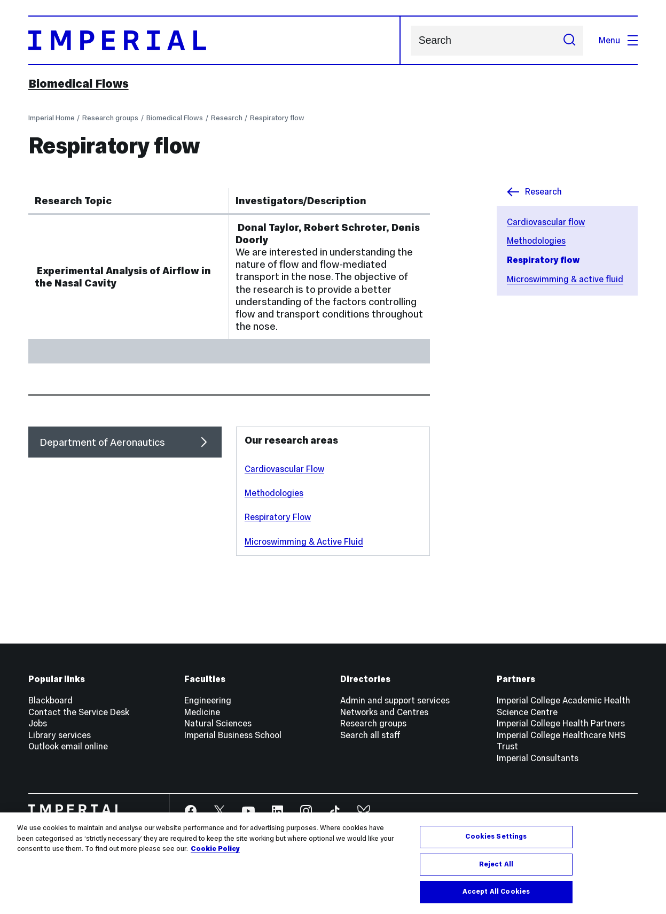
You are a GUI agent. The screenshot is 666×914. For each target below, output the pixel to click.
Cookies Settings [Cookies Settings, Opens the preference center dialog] (496, 836)
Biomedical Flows (78, 83)
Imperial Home (51, 117)
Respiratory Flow (278, 517)
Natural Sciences (218, 723)
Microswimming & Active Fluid (304, 541)
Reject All (496, 864)
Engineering (207, 700)
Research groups (110, 117)
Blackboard (50, 700)
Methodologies (536, 240)
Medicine (202, 712)
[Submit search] (569, 41)
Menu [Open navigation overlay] (618, 40)
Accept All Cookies (496, 891)
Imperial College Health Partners (561, 723)
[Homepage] (214, 40)
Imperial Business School (232, 735)
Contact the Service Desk (78, 712)
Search (410, 40)
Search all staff (370, 735)
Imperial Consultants (537, 758)
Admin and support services (395, 700)
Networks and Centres (384, 712)
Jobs (37, 723)
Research (226, 117)
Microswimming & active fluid (565, 279)
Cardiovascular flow (546, 221)
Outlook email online (68, 746)
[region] (333, 863)
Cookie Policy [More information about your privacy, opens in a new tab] (215, 849)
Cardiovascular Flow (284, 468)
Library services (59, 735)
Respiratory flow (277, 117)
